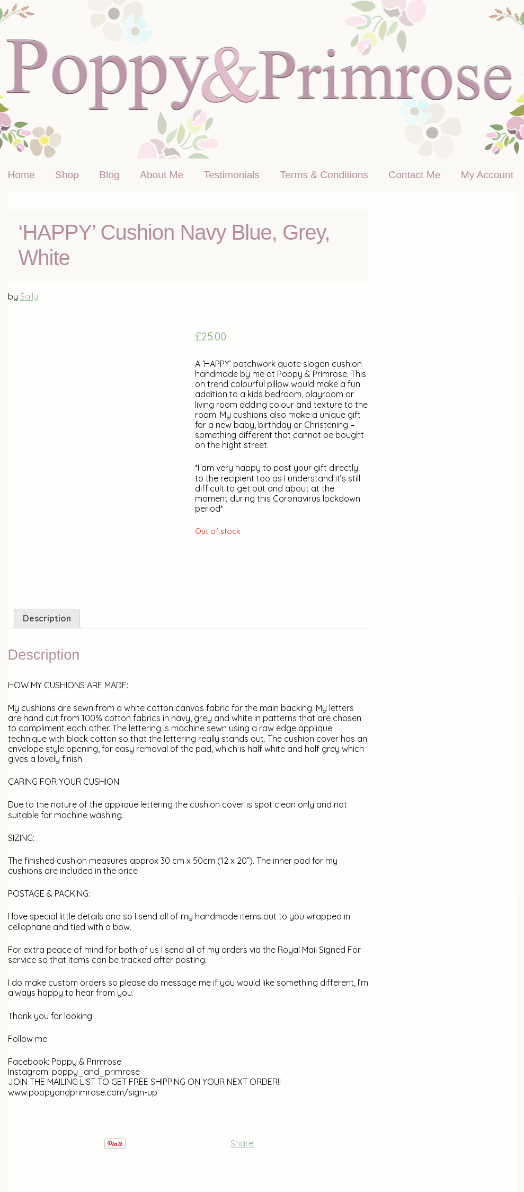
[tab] (47, 618)
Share (241, 1143)
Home (21, 174)
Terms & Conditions (324, 174)
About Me (161, 174)
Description (47, 618)
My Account (487, 174)
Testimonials (232, 174)
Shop (67, 174)
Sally (29, 296)
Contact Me (414, 174)
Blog (109, 174)
